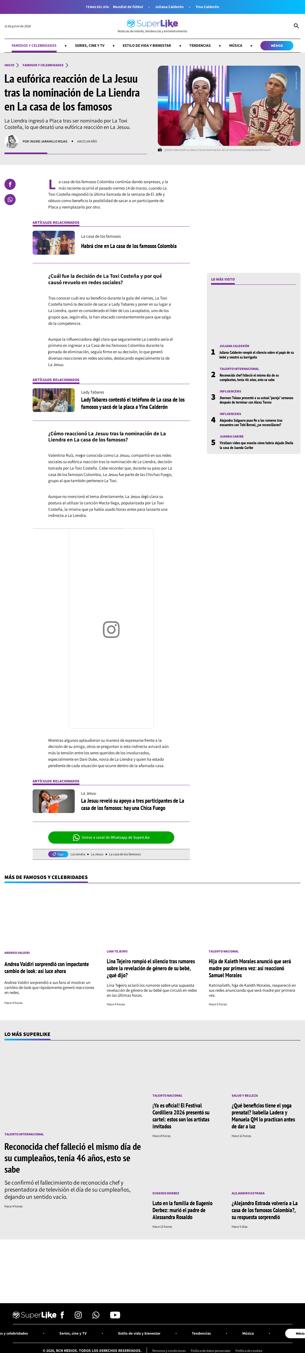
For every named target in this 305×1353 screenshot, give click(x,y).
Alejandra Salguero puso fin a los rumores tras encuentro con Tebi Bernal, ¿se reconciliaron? (251, 422)
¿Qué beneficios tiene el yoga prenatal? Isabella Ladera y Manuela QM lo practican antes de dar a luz (263, 1115)
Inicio (9, 65)
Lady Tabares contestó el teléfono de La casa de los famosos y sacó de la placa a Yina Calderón (133, 403)
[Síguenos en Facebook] (62, 1317)
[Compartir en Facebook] (10, 184)
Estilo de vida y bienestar (147, 45)
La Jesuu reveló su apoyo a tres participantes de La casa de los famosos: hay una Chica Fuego (132, 804)
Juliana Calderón (169, 6)
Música (235, 45)
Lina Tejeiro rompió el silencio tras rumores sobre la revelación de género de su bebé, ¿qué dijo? (151, 968)
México (277, 45)
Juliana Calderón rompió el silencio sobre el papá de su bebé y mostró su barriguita (256, 354)
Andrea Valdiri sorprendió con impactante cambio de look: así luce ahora (46, 967)
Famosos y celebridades (34, 45)
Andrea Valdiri (17, 953)
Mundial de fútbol (128, 6)
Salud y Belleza (245, 1095)
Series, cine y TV (90, 45)
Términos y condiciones (169, 1351)
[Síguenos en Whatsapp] (96, 1317)
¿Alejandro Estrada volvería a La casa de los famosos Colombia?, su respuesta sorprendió (265, 1210)
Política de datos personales (211, 1351)
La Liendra (78, 854)
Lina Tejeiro (117, 951)
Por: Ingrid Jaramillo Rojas (45, 141)
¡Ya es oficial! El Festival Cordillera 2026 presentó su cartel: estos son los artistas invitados (180, 1115)
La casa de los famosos (125, 854)
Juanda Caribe (232, 436)
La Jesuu (97, 854)
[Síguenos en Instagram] (78, 1317)
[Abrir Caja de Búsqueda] (296, 26)
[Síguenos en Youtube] (115, 1317)
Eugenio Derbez (165, 1193)
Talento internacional (239, 369)
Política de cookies (249, 1351)
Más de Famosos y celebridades (46, 877)
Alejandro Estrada (248, 1193)
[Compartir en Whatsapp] (10, 199)
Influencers (230, 391)
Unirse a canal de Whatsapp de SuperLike (111, 837)
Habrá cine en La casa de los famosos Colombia (129, 246)
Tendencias (200, 45)
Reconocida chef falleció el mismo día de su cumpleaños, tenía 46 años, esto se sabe (249, 377)
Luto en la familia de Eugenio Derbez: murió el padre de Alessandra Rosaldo (182, 1210)
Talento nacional (224, 951)
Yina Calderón (207, 6)
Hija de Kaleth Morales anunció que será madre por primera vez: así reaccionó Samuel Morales (250, 968)
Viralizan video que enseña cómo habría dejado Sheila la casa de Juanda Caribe (256, 445)
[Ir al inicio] (152, 26)
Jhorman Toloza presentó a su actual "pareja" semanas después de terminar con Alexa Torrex (256, 400)
